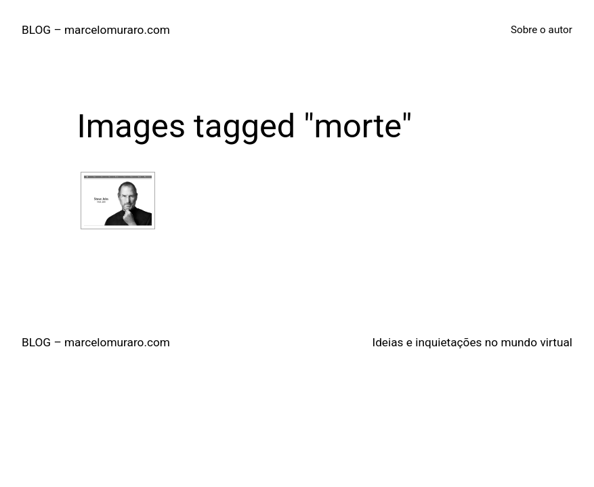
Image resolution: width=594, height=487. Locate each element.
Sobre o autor (541, 30)
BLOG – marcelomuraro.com (96, 30)
